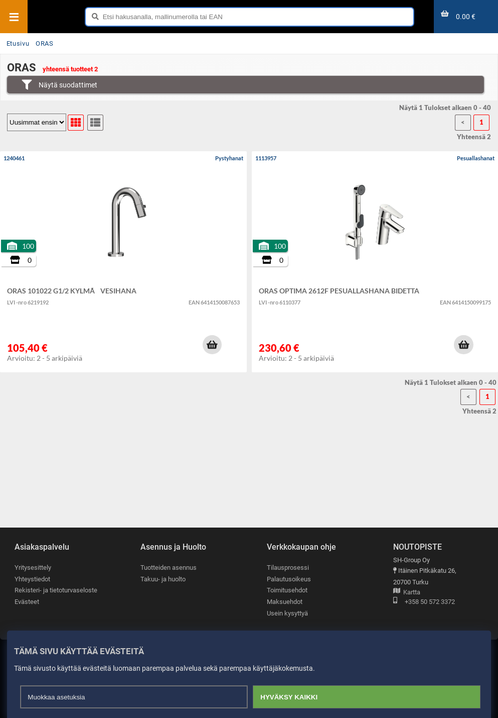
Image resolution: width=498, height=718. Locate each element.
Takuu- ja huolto (163, 579)
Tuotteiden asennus (168, 567)
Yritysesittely (33, 567)
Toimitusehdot (287, 590)
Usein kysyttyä (287, 613)
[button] (212, 344)
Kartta (406, 592)
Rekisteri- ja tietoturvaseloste (56, 590)
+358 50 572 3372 (424, 602)
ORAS (45, 43)
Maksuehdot (284, 601)
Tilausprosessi (288, 567)
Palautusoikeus (289, 579)
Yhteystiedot (32, 579)
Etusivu (18, 43)
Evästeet (27, 601)
